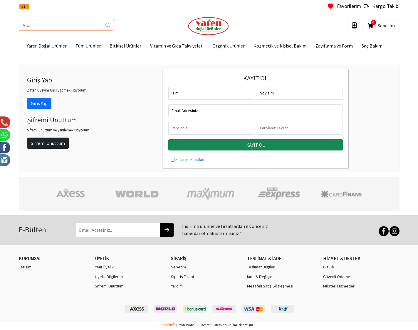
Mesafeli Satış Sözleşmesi (270, 286)
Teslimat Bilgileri (261, 267)
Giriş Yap (39, 103)
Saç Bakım (372, 46)
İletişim (25, 267)
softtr (169, 325)
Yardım (177, 286)
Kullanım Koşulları (189, 159)
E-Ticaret (204, 325)
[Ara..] (60, 25)
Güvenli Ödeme (336, 276)
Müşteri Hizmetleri (339, 286)
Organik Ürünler (228, 46)
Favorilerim (344, 6)
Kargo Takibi (381, 6)
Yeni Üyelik (104, 267)
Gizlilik (328, 267)
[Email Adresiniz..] (118, 230)
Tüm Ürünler (88, 46)
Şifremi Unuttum (48, 143)
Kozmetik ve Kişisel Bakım (280, 46)
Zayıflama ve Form (334, 46)
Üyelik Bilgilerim (109, 276)
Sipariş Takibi (182, 276)
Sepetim (382, 24)
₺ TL (24, 6)
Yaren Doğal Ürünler (47, 46)
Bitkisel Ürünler (125, 46)
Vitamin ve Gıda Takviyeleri (177, 46)
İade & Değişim (260, 276)
